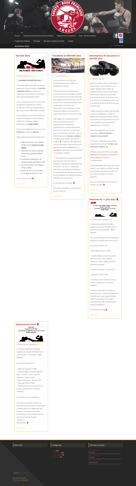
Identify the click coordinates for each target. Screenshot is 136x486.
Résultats (56, 457)
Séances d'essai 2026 (94, 455)
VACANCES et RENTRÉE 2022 (66, 55)
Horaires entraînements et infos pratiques (38, 36)
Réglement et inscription (98, 155)
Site (20, 76)
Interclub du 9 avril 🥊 (27, 324)
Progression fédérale (22, 41)
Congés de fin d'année (95, 461)
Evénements (106, 219)
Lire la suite (21, 184)
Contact (70, 41)
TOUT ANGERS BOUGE (94, 450)
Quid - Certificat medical (87, 36)
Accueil (17, 36)
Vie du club (25, 76)
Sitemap (16, 482)
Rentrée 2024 (23, 55)
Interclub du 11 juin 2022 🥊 (104, 199)
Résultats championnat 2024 (54, 41)
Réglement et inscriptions (66, 36)
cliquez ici (35, 397)
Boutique (37, 41)
